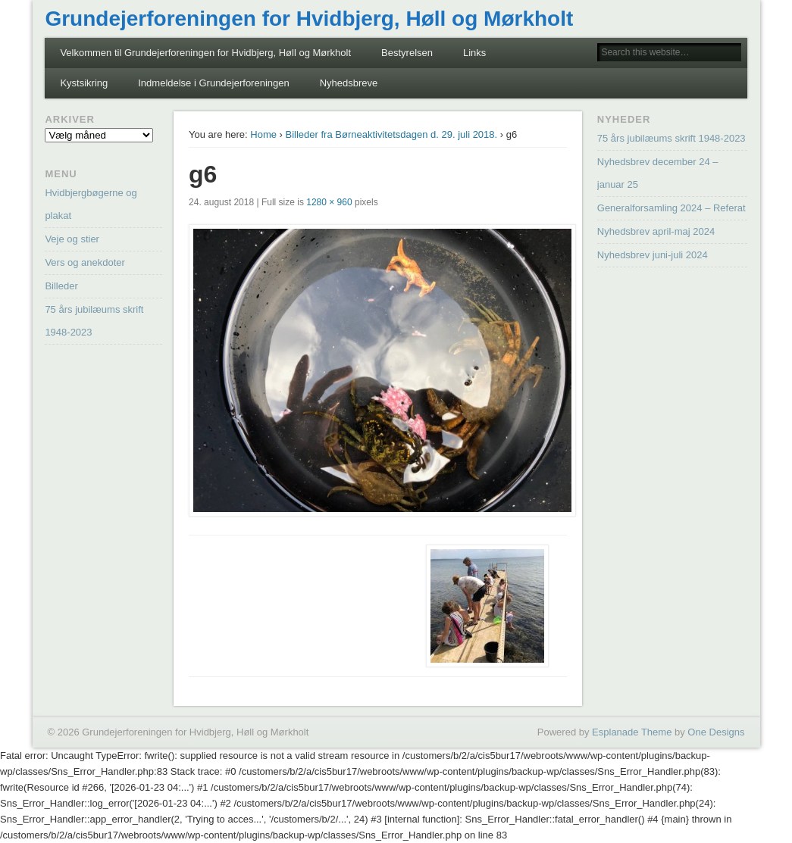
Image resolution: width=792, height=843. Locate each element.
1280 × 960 (329, 202)
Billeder (61, 286)
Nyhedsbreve (349, 83)
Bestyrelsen (407, 52)
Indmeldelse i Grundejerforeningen (213, 83)
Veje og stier (72, 239)
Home (263, 134)
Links (474, 52)
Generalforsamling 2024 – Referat (671, 208)
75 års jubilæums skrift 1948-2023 (671, 138)
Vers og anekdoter (85, 262)
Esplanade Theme (631, 732)
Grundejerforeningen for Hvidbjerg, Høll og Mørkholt (309, 18)
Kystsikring (84, 83)
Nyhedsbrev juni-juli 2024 (652, 255)
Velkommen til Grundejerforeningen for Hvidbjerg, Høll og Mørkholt (205, 52)
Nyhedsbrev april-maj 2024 (656, 231)
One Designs (715, 732)
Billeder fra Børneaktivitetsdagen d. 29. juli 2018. (392, 134)
